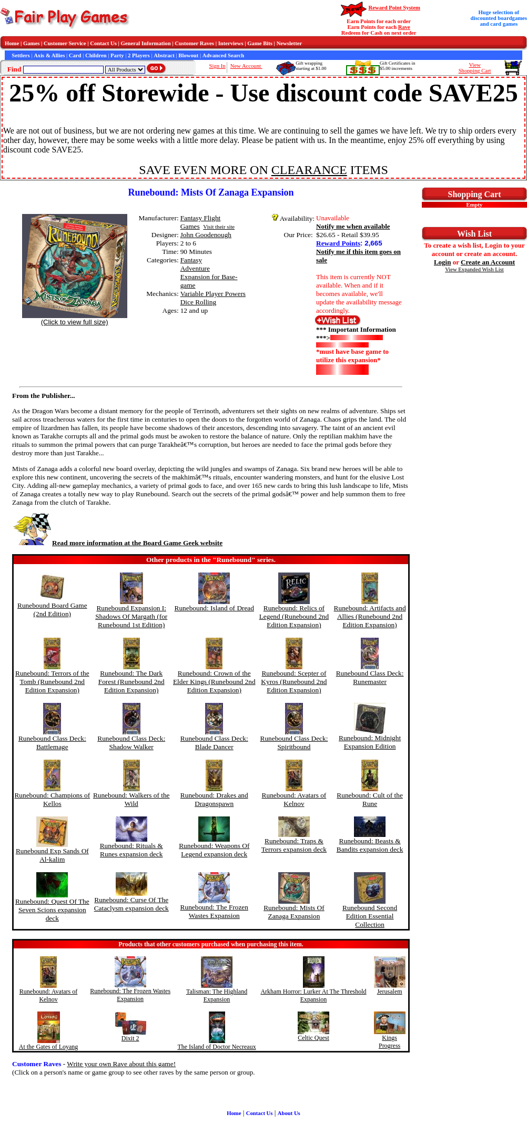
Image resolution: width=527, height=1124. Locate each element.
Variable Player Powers (213, 294)
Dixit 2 (130, 1038)
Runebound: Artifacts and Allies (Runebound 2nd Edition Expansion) (370, 616)
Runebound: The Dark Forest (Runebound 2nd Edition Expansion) (131, 681)
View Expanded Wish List (474, 269)
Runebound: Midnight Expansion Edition (370, 742)
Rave (404, 27)
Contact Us (103, 43)
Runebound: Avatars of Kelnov (294, 799)
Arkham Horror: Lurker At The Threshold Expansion (313, 995)
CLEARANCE (309, 170)
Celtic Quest (313, 1037)
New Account (246, 66)
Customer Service (65, 43)
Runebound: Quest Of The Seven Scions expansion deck (52, 909)
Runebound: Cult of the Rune (370, 799)
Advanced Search (223, 55)
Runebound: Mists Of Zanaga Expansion (294, 912)
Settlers (20, 55)
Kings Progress (389, 1041)
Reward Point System (394, 8)
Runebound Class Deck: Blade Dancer (214, 742)
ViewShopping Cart (475, 68)
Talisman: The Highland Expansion (216, 995)
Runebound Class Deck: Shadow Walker (131, 742)
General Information (146, 43)
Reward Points (338, 243)
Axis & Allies (49, 55)
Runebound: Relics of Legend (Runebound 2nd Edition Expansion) (294, 616)
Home (12, 43)
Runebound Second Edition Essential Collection (369, 916)
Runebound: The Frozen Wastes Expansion (214, 911)
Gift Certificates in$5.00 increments (397, 65)
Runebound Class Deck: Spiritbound (294, 742)
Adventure (195, 268)
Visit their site (219, 227)
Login (442, 262)
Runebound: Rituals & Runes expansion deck (131, 850)
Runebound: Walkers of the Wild (131, 799)
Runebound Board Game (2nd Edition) (52, 609)
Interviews (231, 43)
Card (75, 55)
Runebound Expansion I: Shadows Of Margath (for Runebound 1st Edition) (131, 616)
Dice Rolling (198, 302)
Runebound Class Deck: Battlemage (52, 742)
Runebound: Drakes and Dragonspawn (214, 799)
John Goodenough (205, 235)
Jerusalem (389, 991)
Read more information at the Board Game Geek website (117, 543)
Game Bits (259, 43)
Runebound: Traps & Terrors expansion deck (294, 845)
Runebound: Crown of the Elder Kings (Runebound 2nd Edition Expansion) (214, 681)
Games (31, 43)
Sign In (217, 66)
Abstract (164, 55)
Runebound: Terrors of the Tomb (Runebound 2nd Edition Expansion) (52, 681)
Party (117, 55)
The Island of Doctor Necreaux (216, 1046)
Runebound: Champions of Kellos (52, 799)
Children (96, 55)
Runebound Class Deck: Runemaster (370, 677)
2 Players (139, 55)
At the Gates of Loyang (48, 1046)
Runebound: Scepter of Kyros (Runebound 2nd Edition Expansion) (294, 681)
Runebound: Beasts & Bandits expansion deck (370, 845)
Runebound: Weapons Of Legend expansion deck (214, 850)
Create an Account (488, 262)
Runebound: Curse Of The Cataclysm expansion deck (131, 904)
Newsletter (289, 43)
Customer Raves (194, 43)
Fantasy (191, 260)
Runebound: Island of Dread (214, 608)
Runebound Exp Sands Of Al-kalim (52, 855)
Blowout (188, 55)
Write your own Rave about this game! (121, 1064)
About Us (289, 1113)
